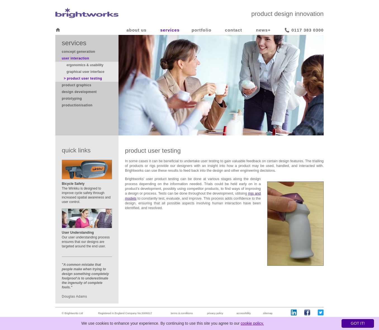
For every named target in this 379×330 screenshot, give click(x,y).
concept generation (78, 52)
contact (233, 30)
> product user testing (83, 78)
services (169, 30)
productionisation (77, 105)
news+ (263, 30)
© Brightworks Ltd (72, 313)
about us (137, 30)
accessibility (243, 313)
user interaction (75, 58)
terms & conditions (182, 313)
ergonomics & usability (85, 65)
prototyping (72, 99)
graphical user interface (85, 72)
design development (79, 92)
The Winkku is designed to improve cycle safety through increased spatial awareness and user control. (86, 193)
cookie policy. (252, 323)
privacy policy (215, 313)
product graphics (76, 85)
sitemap (268, 313)
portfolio (201, 30)
